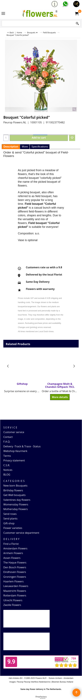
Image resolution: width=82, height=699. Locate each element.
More (25, 146)
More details (60, 397)
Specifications (39, 146)
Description (11, 146)
